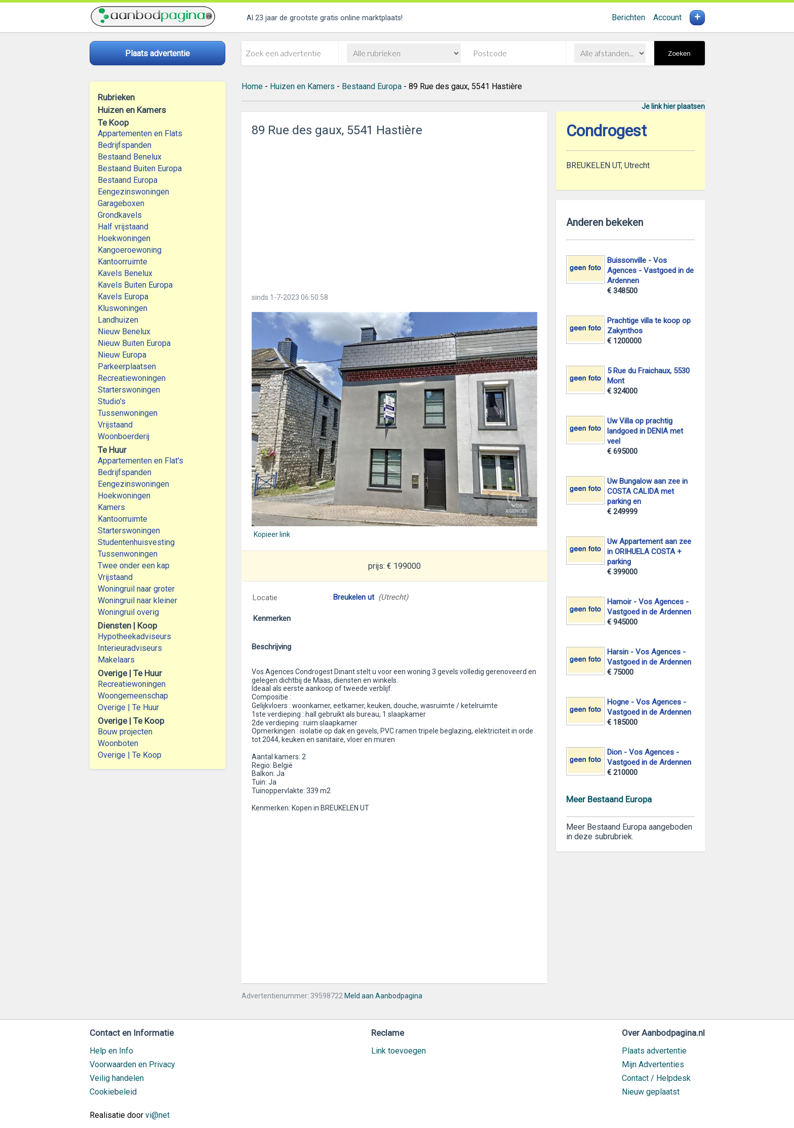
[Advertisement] (394, 212)
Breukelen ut (353, 597)
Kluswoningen (122, 308)
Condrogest (606, 131)
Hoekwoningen (124, 238)
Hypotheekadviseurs (134, 636)
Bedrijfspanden (124, 145)
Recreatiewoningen (132, 378)
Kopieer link (272, 534)
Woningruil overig (128, 612)
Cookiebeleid (113, 1092)
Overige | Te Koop (130, 755)
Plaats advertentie (654, 1051)
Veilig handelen (117, 1078)
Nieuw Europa (122, 355)
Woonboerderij (123, 436)
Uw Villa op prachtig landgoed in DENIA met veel (645, 431)
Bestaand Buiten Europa (140, 168)
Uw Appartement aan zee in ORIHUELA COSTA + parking (649, 551)
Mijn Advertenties (653, 1064)
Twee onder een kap (134, 565)
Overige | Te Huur (128, 707)
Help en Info (111, 1051)
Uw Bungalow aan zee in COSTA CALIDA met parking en (647, 491)
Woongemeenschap (133, 696)
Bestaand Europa (127, 180)
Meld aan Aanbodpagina (383, 996)
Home (252, 86)
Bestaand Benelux (130, 157)
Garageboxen (121, 203)
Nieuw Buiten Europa (134, 343)
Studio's (112, 401)
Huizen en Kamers (302, 86)
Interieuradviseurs (130, 648)
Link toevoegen (398, 1051)
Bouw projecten (125, 731)
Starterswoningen (129, 390)
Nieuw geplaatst (651, 1092)
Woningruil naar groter (136, 589)
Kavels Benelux (125, 273)
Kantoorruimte (122, 261)
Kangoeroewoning (130, 250)
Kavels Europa (123, 296)
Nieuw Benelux (124, 331)
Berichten (628, 17)
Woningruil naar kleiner (137, 600)
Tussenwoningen (127, 413)
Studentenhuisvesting (136, 542)
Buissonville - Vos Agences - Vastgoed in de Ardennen (650, 270)
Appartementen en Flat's (140, 460)
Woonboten (118, 743)
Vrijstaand (115, 425)
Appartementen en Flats (140, 133)
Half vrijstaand (123, 226)
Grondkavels (120, 215)
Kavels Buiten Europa (135, 285)
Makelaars (116, 660)
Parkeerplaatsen (127, 366)
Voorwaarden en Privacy (132, 1064)
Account (667, 17)
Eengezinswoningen (133, 192)
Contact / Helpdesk (656, 1078)
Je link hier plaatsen (673, 106)
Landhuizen (118, 320)
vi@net (157, 1115)
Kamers (111, 507)
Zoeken (679, 53)
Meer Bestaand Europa (609, 799)
